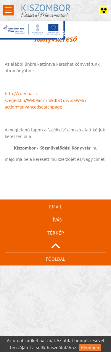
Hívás (55, 220)
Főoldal (55, 259)
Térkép (55, 233)
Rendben (90, 348)
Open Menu (8, 10)
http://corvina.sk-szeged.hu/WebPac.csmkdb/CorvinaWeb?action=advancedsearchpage (45, 100)
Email (55, 207)
